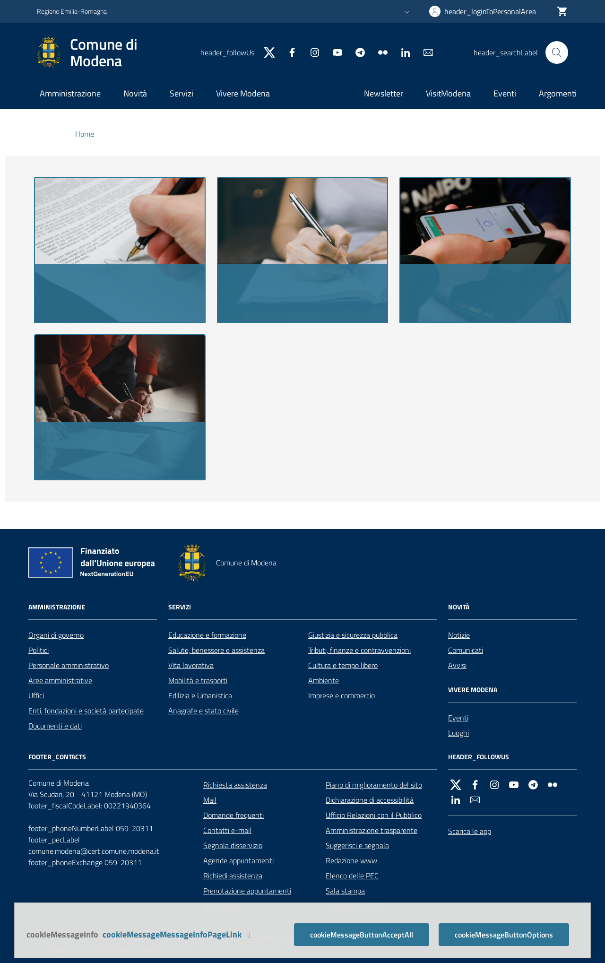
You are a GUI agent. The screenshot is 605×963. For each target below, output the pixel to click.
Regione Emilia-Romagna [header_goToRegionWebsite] (72, 11)
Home (84, 133)
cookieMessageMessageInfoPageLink (179, 934)
